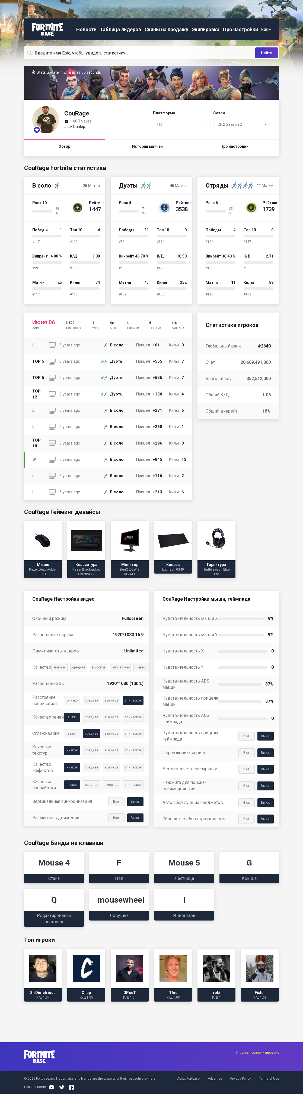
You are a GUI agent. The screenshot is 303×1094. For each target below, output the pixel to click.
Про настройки (240, 29)
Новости (86, 29)
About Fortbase (188, 1078)
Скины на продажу (166, 29)
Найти (266, 53)
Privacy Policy (240, 1078)
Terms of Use (269, 1078)
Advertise (215, 1078)
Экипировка (205, 29)
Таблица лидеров (120, 29)
